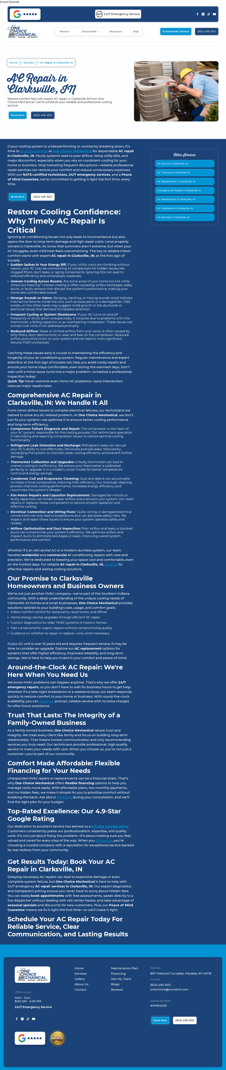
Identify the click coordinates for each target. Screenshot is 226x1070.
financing (64, 797)
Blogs (115, 984)
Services (64, 31)
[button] (65, 31)
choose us (103, 840)
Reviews (117, 989)
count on (46, 701)
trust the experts (34, 151)
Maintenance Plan (124, 968)
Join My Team (121, 979)
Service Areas (89, 31)
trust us (111, 564)
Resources (115, 31)
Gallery (80, 979)
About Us (81, 984)
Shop (136, 31)
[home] (23, 31)
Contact (80, 989)
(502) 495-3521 (160, 985)
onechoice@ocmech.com (169, 989)
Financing (118, 973)
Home (13, 62)
